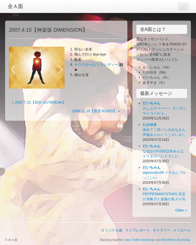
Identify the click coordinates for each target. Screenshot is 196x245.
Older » (181, 210)
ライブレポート (137, 230)
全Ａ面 (15, 6)
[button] (12, 70)
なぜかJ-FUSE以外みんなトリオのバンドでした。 (163, 151)
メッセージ (182, 230)
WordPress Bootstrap (175, 240)
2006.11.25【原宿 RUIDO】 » (96, 111)
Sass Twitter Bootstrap (139, 240)
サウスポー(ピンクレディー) (96, 65)
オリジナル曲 (111, 230)
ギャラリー (161, 230)
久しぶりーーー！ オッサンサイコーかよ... (165, 108)
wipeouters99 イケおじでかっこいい (164, 172)
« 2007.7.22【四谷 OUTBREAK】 (39, 102)
